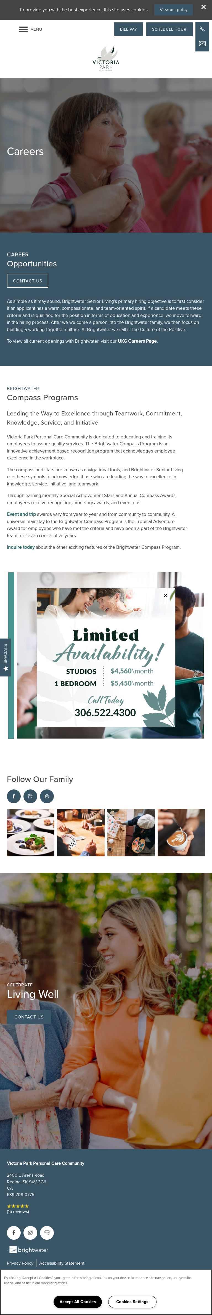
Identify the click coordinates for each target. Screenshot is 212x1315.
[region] (106, 1292)
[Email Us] (202, 44)
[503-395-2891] (202, 29)
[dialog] (106, 657)
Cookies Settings (132, 1302)
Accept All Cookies (78, 1302)
